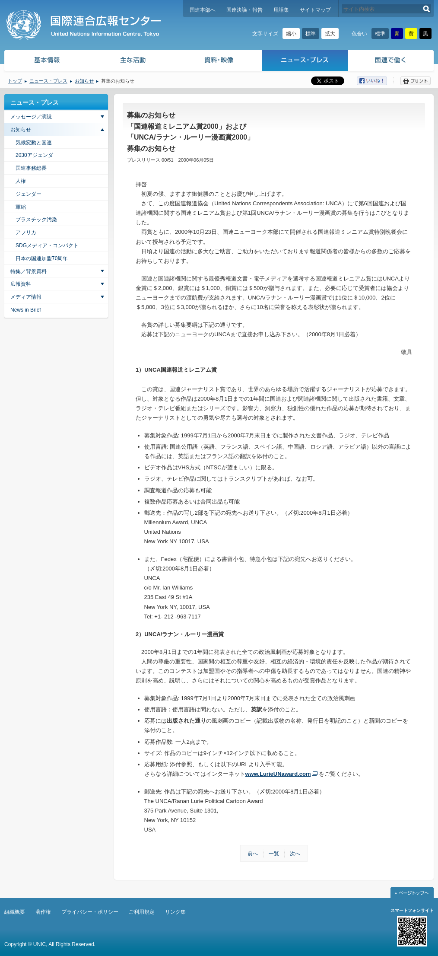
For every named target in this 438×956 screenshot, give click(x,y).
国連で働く (391, 61)
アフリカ (26, 232)
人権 (21, 181)
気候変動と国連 (34, 143)
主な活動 (133, 61)
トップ (15, 80)
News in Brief (25, 310)
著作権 (43, 912)
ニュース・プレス (305, 61)
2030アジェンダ (34, 155)
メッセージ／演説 (31, 117)
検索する (426, 8)
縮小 (291, 34)
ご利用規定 (142, 912)
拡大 (330, 34)
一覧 (274, 854)
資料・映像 (219, 61)
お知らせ (84, 80)
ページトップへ (412, 892)
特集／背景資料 (28, 271)
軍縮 (21, 207)
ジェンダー (28, 194)
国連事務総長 (31, 168)
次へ (295, 854)
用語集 (281, 10)
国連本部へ (203, 10)
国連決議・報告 (244, 10)
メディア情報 (25, 297)
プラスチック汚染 (36, 220)
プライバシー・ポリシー (89, 912)
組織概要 (14, 912)
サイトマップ (315, 10)
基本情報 (46, 61)
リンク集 (175, 912)
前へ (253, 854)
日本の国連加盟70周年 (42, 258)
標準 (310, 34)
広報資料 (20, 284)
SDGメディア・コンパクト (47, 245)
